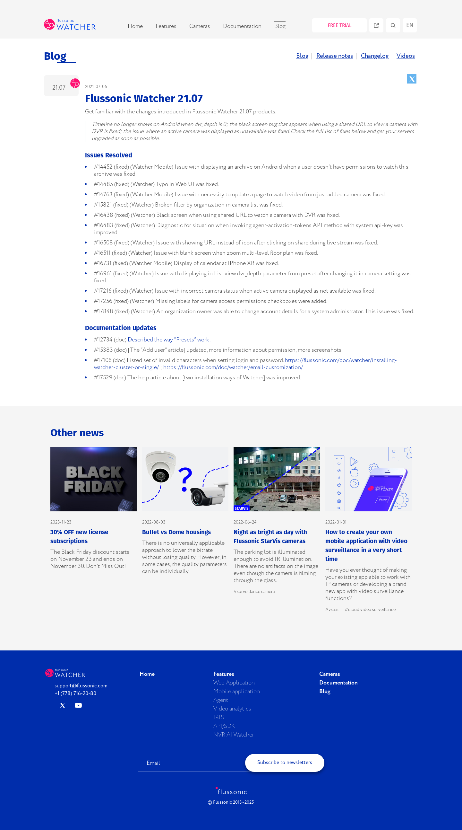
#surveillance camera (254, 591)
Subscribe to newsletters (284, 762)
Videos (406, 56)
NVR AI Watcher (233, 735)
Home (135, 26)
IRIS (218, 717)
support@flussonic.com (81, 686)
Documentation (242, 26)
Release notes (334, 56)
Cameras (199, 26)
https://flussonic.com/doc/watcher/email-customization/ (233, 367)
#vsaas (331, 609)
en (409, 25)
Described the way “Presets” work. (169, 340)
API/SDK (224, 726)
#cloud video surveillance (370, 609)
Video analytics (232, 709)
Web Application (234, 683)
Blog (280, 26)
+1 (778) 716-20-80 (75, 693)
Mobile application (236, 691)
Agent (220, 700)
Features (166, 26)
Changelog (375, 56)
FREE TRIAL (339, 25)
